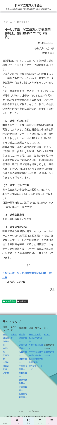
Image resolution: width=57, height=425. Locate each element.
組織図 (6, 338)
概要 (5, 334)
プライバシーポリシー (28, 411)
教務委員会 (9, 301)
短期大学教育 (35, 334)
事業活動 (22, 301)
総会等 (22, 334)
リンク (47, 334)
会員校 (6, 362)
